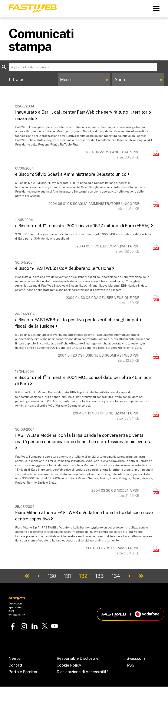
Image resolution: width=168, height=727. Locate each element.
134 (116, 576)
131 (67, 576)
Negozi (15, 658)
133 (99, 576)
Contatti (16, 665)
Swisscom (136, 658)
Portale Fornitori (24, 672)
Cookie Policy (69, 665)
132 (83, 576)
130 (52, 576)
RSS (130, 665)
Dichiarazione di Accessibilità (83, 672)
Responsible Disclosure (78, 658)
